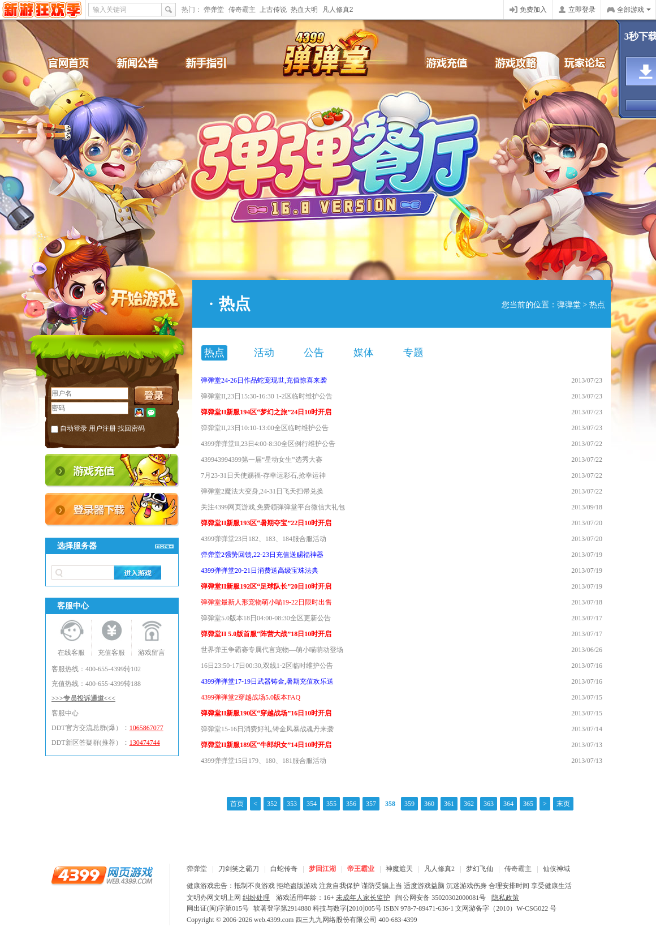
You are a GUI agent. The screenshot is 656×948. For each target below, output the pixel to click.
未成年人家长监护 (363, 898)
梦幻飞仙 (479, 869)
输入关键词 (110, 10)
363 (489, 804)
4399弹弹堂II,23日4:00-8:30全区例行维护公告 (268, 444)
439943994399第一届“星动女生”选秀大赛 (261, 460)
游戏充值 (441, 62)
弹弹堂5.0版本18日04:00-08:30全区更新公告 (266, 618)
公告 (314, 352)
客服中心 (65, 713)
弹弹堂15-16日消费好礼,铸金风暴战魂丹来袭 (267, 729)
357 (371, 804)
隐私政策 (505, 898)
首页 (237, 804)
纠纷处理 (256, 898)
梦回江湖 (322, 869)
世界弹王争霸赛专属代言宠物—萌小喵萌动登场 (272, 650)
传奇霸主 (242, 10)
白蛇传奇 (283, 869)
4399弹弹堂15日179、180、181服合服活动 (263, 761)
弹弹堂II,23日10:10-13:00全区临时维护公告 (265, 428)
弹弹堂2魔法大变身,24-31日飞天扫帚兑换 (262, 491)
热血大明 (304, 10)
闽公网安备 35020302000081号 (441, 898)
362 (469, 804)
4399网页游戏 (42, 9)
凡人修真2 (337, 10)
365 (528, 804)
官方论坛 (577, 62)
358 (390, 804)
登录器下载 (112, 509)
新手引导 (215, 62)
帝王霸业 (360, 869)
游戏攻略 (509, 62)
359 (409, 804)
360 (429, 804)
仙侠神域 (556, 869)
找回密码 (131, 428)
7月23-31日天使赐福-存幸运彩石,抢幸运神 (263, 475)
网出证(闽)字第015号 (218, 908)
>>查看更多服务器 (164, 546)
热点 (597, 305)
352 (272, 804)
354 (312, 804)
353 (292, 804)
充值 (112, 470)
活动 (264, 352)
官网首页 (79, 62)
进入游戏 (137, 572)
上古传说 (273, 10)
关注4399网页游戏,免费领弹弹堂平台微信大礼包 (273, 507)
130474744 (145, 743)
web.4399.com (274, 920)
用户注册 (102, 428)
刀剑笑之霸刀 (238, 869)
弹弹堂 (214, 10)
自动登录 (73, 428)
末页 (563, 804)
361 (449, 804)
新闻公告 (147, 62)
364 (508, 804)
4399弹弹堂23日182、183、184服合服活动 (263, 539)
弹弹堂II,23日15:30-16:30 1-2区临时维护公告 (267, 396)
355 (331, 804)
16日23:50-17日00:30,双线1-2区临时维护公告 (267, 666)
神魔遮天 (399, 869)
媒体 (363, 352)
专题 (413, 352)
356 (351, 804)
